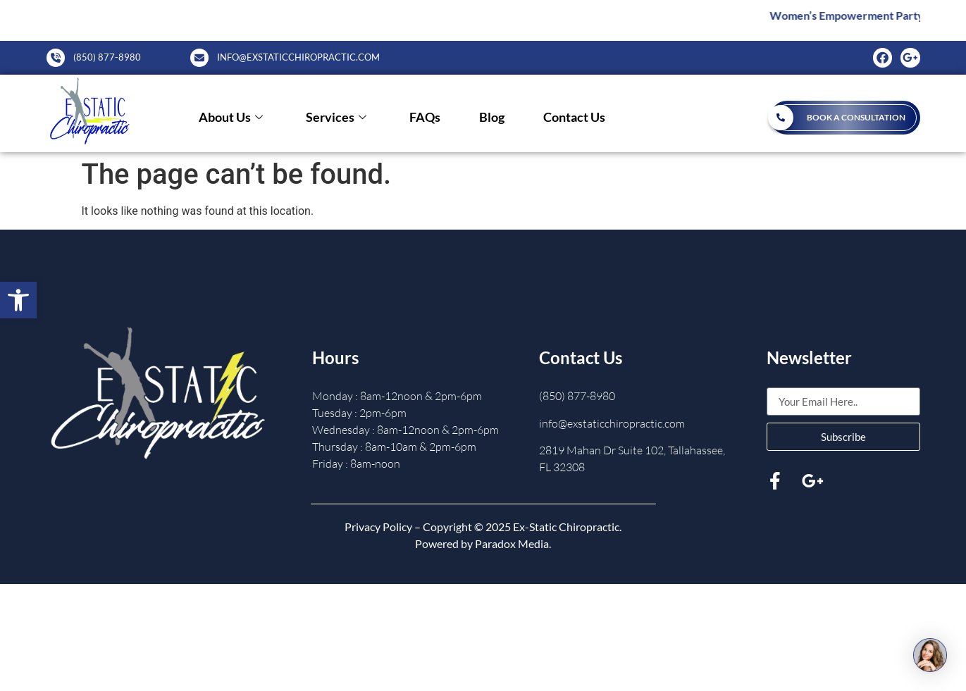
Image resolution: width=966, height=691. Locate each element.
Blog (491, 117)
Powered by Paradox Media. (483, 543)
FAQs (424, 117)
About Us (231, 117)
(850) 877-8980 (577, 396)
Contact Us (574, 117)
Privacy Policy (378, 526)
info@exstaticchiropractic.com (612, 423)
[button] (18, 300)
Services (336, 117)
